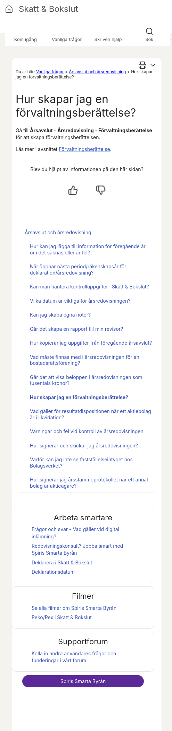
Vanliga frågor (50, 71)
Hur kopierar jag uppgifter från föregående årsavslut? (91, 343)
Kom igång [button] (25, 39)
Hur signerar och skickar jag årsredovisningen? (84, 445)
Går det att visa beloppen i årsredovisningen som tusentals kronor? (86, 380)
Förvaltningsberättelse (84, 149)
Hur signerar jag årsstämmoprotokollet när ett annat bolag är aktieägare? (89, 483)
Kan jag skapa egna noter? (60, 315)
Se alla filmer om (74, 608)
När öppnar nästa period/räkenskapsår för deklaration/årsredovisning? (78, 269)
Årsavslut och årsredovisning (97, 71)
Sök (149, 39)
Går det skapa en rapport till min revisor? (76, 329)
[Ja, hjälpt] (73, 190)
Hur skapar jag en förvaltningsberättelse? (79, 397)
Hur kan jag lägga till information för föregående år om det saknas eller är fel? (88, 249)
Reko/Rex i (62, 617)
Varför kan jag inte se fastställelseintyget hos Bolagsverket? (81, 462)
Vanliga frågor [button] (67, 39)
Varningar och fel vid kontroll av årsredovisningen (87, 431)
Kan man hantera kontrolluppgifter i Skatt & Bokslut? (89, 286)
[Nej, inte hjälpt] (101, 190)
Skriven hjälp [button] (108, 39)
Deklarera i (62, 562)
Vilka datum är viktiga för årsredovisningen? (80, 301)
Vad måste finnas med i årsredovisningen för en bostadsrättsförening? (84, 360)
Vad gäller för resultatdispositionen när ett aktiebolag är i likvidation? (90, 414)
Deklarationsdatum (53, 572)
